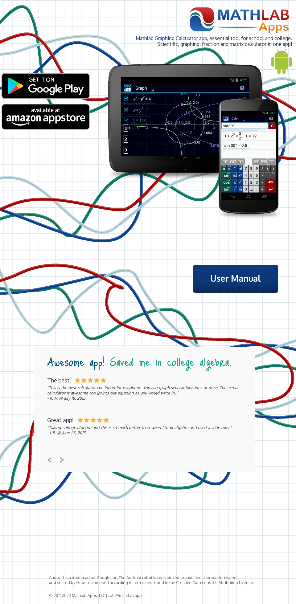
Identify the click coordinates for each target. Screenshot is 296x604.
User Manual (235, 278)
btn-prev (49, 460)
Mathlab (239, 19)
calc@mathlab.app (125, 595)
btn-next (62, 460)
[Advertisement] (171, 526)
